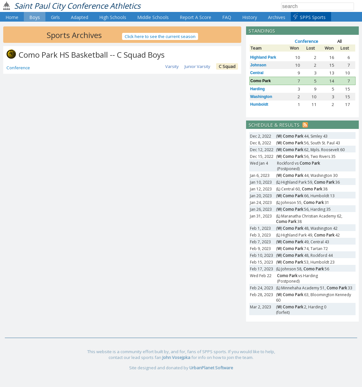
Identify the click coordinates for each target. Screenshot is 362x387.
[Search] (317, 6)
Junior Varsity (197, 66)
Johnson (258, 65)
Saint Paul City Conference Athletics (77, 5)
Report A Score (195, 17)
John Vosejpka (176, 357)
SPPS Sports (313, 17)
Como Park (260, 81)
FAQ (226, 17)
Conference (18, 68)
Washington (261, 96)
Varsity (172, 66)
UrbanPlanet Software (211, 368)
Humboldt (259, 104)
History (249, 17)
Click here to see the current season (160, 36)
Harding (257, 89)
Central (256, 73)
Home (11, 17)
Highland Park (263, 57)
